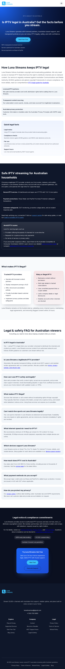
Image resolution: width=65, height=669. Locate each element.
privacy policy (11, 494)
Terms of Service (26, 530)
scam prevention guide (49, 244)
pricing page (20, 466)
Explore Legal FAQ (40, 39)
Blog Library (11, 632)
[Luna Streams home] (7, 3)
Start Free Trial (23, 39)
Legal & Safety (32, 632)
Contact (32, 623)
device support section (53, 451)
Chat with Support (32, 568)
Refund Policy (49, 530)
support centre (37, 215)
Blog (52, 665)
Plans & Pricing (11, 623)
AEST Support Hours (32, 629)
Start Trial (32, 562)
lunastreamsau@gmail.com (44, 532)
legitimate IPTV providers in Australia (22, 246)
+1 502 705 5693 (32, 613)
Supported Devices (11, 626)
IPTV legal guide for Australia (38, 83)
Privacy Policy (37, 530)
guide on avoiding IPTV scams (14, 217)
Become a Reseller (32, 626)
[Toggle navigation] (61, 3)
